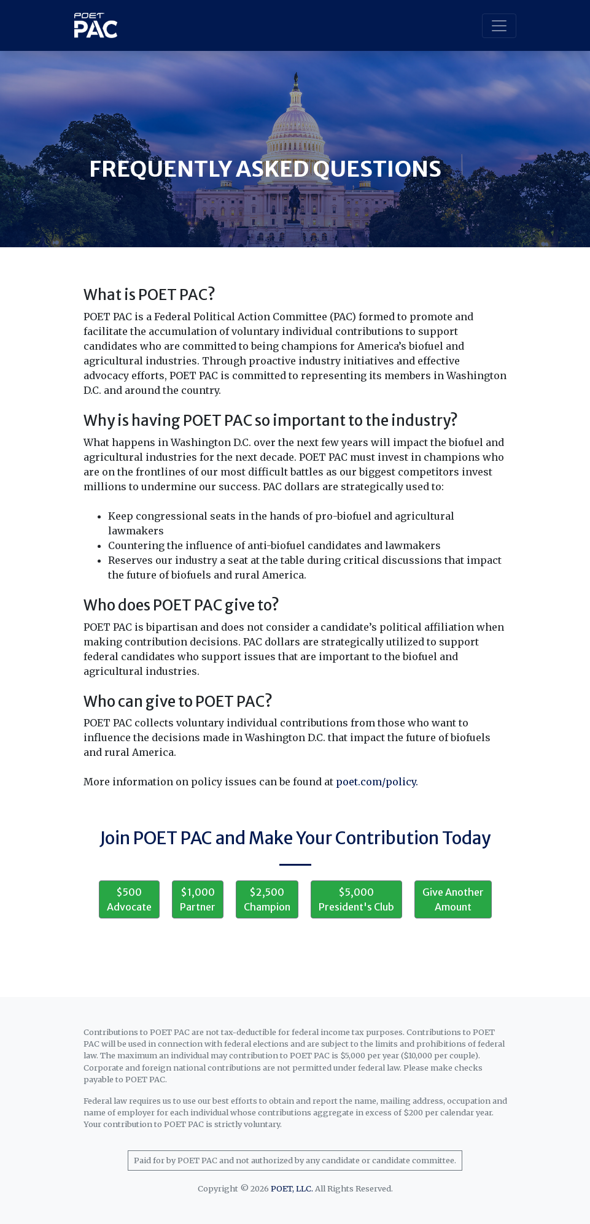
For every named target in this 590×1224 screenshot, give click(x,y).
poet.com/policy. (377, 782)
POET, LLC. (292, 1188)
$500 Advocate (129, 899)
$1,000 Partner (197, 899)
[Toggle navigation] (499, 25)
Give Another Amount (453, 899)
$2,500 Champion (267, 899)
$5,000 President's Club (356, 899)
